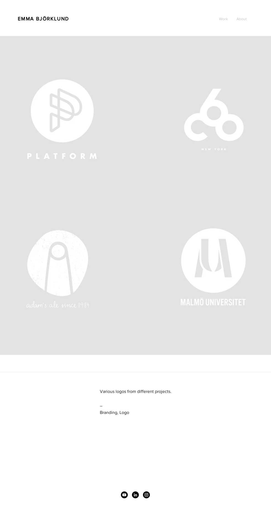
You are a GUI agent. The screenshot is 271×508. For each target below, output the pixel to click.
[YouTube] (124, 494)
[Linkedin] (135, 494)
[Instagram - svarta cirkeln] (146, 494)
